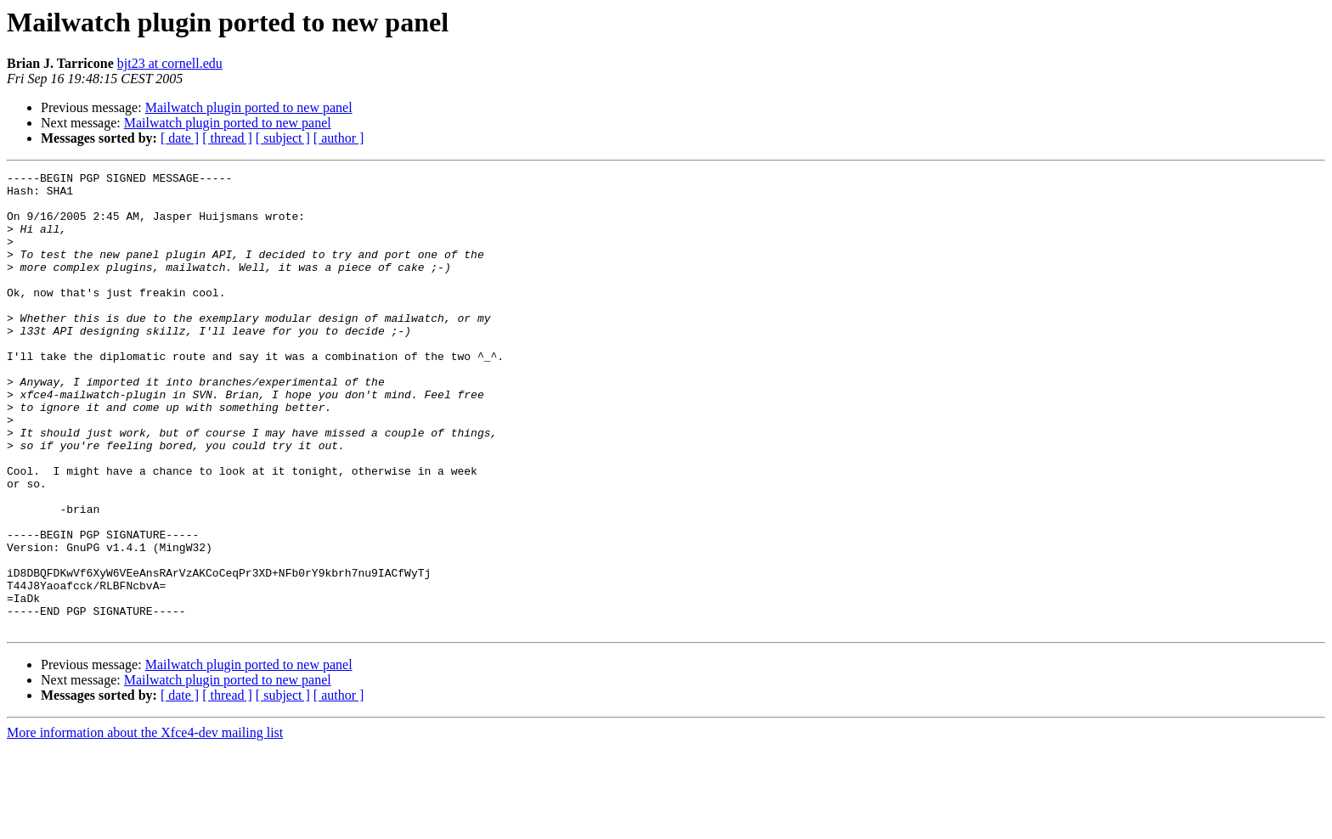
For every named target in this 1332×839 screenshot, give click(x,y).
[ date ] (180, 138)
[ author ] (338, 138)
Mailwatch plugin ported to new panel (249, 107)
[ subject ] (283, 138)
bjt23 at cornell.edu (170, 63)
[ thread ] (227, 138)
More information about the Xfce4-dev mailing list (145, 824)
